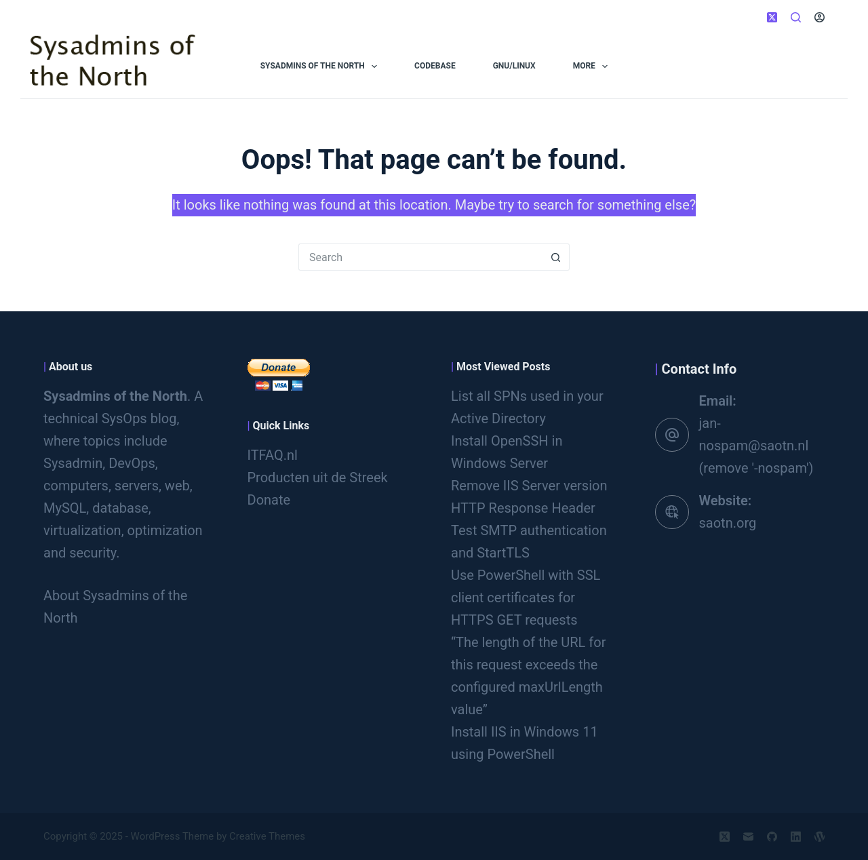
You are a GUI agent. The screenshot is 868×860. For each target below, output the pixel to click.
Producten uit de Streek (318, 477)
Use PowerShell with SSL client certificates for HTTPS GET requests (525, 597)
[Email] (748, 837)
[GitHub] (772, 837)
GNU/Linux (514, 66)
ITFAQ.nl (273, 455)
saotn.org (728, 523)
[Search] (796, 17)
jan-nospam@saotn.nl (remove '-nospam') (756, 445)
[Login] (819, 17)
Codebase (435, 66)
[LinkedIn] (796, 837)
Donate (269, 500)
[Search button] (556, 257)
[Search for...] (420, 257)
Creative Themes (267, 836)
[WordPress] (819, 837)
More (593, 66)
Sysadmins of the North (321, 66)
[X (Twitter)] (772, 17)
